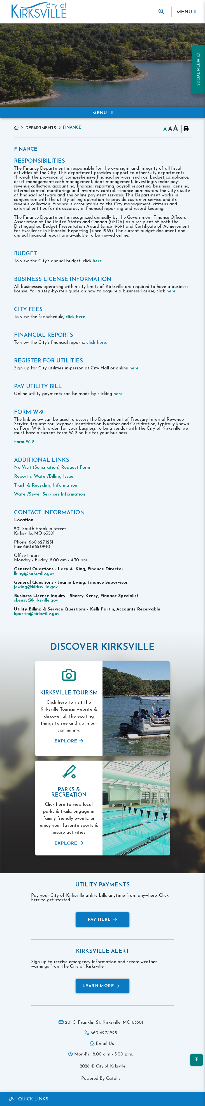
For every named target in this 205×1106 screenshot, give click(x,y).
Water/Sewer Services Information (49, 494)
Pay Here (102, 920)
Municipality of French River (38, 10)
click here (75, 317)
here (97, 261)
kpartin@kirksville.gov (36, 614)
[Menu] (186, 12)
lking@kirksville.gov (34, 573)
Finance (72, 128)
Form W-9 (24, 442)
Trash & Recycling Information (45, 485)
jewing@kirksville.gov (36, 587)
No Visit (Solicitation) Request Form (52, 467)
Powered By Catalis (100, 1078)
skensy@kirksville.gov (36, 600)
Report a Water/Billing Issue (43, 476)
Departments (40, 128)
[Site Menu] (102, 112)
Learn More (101, 986)
